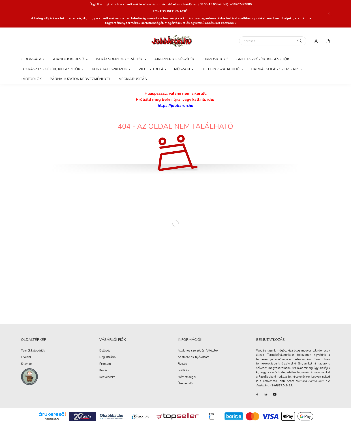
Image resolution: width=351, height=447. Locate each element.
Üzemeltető (185, 384)
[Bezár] (328, 13)
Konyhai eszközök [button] (110, 69)
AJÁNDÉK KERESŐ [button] (69, 59)
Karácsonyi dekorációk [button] (119, 59)
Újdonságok (33, 59)
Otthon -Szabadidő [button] (220, 69)
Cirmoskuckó (215, 59)
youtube (274, 394)
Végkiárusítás (133, 78)
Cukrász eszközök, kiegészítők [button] (51, 69)
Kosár (103, 370)
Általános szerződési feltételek (198, 351)
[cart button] (327, 40)
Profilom (105, 364)
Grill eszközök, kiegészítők (262, 59)
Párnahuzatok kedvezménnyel (80, 78)
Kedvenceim (107, 377)
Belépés (104, 351)
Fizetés (182, 364)
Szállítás (183, 370)
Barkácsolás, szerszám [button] (275, 69)
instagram (265, 394)
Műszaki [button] (182, 69)
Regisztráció (107, 357)
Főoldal (26, 357)
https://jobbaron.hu (175, 105)
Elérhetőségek (187, 377)
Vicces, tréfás (152, 69)
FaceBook (257, 394)
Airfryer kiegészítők (174, 59)
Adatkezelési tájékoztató (194, 357)
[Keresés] (272, 40)
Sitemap (26, 364)
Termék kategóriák (33, 351)
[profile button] (316, 40)
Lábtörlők (31, 78)
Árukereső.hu (52, 418)
